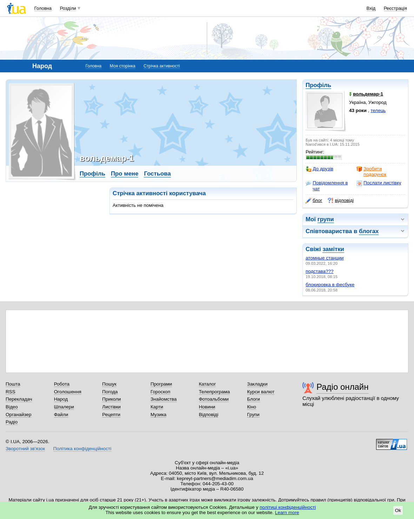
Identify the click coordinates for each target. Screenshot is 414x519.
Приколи (111, 399)
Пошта (13, 384)
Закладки (257, 384)
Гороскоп (160, 391)
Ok (398, 510)
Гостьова (157, 173)
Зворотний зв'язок (25, 448)
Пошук (109, 384)
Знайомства (164, 399)
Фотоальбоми (214, 399)
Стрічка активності (161, 66)
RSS (10, 391)
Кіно (251, 406)
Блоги (253, 399)
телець (378, 110)
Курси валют (260, 391)
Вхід (371, 8)
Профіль (318, 85)
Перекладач (19, 399)
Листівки (111, 406)
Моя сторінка (122, 66)
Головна (43, 8)
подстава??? (319, 271)
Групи (253, 414)
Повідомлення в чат (327, 185)
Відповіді (209, 414)
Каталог (207, 384)
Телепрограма (214, 391)
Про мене (125, 173)
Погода (110, 391)
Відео (12, 406)
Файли (61, 414)
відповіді (341, 200)
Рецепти (111, 414)
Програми (161, 384)
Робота (61, 384)
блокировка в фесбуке (330, 284)
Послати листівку (378, 183)
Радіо (12, 422)
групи (326, 219)
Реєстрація (395, 8)
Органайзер (18, 414)
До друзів (319, 169)
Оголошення (67, 391)
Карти (157, 406)
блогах (369, 231)
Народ (61, 399)
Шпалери (64, 406)
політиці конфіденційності (288, 507)
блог (314, 200)
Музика (158, 414)
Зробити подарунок (371, 171)
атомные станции (325, 258)
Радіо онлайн (342, 387)
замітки (333, 249)
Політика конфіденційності (82, 448)
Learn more (287, 512)
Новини (207, 406)
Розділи (68, 8)
